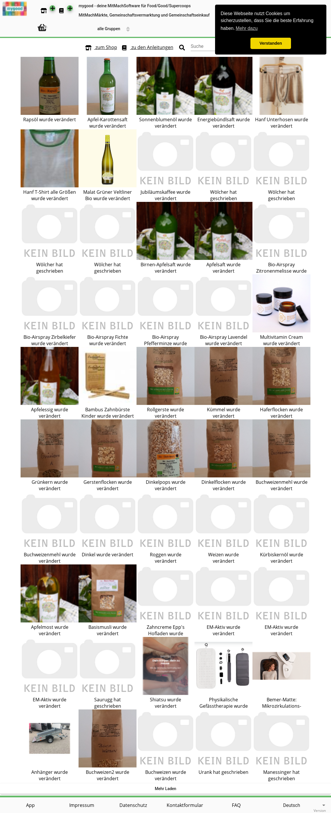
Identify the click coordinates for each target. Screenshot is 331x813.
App (30, 805)
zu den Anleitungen (146, 47)
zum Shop (100, 47)
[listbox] (294, 805)
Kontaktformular (185, 805)
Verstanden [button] (270, 43)
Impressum (81, 805)
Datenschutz (133, 805)
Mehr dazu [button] (247, 28)
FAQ (236, 805)
